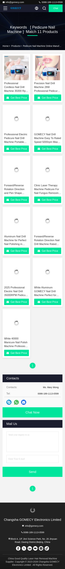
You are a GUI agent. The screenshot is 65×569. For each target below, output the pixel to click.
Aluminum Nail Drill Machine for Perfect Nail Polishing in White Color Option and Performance (15, 244)
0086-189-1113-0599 (50, 2)
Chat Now (33, 412)
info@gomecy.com (13, 2)
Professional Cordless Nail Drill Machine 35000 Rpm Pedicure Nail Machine (16, 91)
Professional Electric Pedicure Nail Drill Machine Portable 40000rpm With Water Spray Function (16, 142)
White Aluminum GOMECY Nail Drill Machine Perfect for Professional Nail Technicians (45, 295)
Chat (55, 8)
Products (15, 46)
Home (5, 46)
